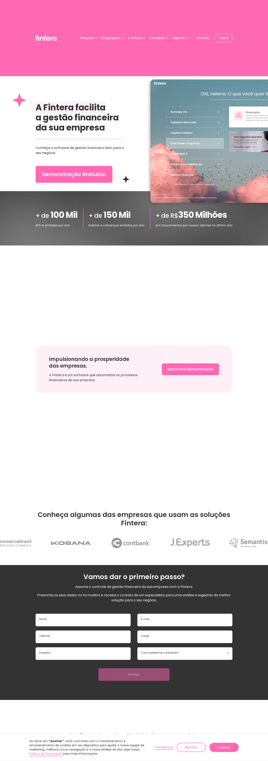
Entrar (224, 38)
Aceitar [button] (224, 747)
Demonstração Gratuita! (74, 174)
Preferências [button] (164, 747)
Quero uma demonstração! (190, 369)
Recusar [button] (191, 747)
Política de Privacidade (45, 754)
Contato (203, 38)
